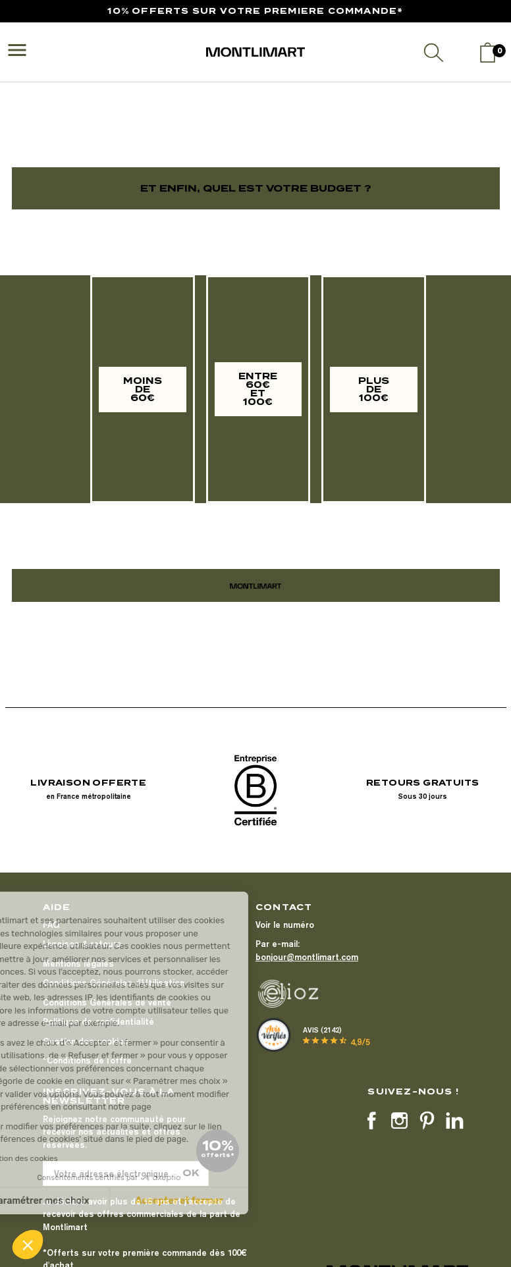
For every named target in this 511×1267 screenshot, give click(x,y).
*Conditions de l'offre (87, 1060)
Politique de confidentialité (98, 1021)
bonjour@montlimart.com (307, 957)
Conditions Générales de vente (107, 1002)
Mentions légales (78, 963)
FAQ (51, 924)
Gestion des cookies (86, 1041)
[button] (27, 1244)
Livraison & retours (82, 943)
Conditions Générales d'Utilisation (113, 982)
